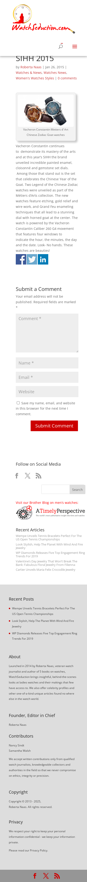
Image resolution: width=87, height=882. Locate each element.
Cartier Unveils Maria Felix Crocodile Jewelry (45, 570)
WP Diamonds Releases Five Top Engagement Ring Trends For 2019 (50, 554)
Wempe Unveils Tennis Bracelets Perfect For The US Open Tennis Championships (49, 537)
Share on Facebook (21, 259)
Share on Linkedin (43, 259)
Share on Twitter (32, 259)
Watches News (55, 72)
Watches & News (29, 72)
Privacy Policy (38, 850)
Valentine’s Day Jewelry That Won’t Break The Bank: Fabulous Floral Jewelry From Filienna (46, 563)
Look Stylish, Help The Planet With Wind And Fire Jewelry (49, 546)
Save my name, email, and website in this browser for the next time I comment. (45, 408)
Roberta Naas (31, 67)
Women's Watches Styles (35, 78)
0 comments (67, 78)
